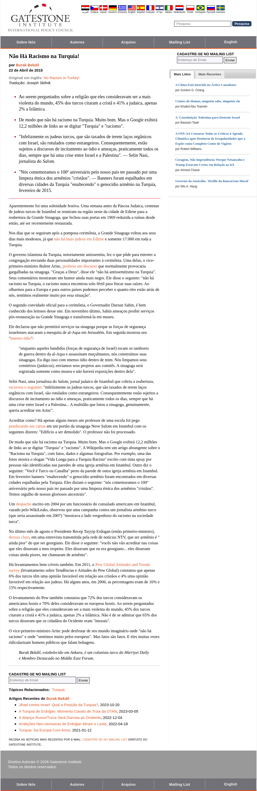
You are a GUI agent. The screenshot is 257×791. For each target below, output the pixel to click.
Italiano (168, 12)
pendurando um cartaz (27, 426)
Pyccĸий (211, 12)
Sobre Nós (26, 42)
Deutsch (112, 12)
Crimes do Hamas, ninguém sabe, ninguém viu (207, 101)
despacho (23, 504)
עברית (160, 12)
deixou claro (19, 537)
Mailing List (179, 42)
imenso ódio (21, 338)
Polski (190, 12)
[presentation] (182, 74)
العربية (85, 12)
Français (150, 12)
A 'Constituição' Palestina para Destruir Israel (207, 117)
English (132, 12)
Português (200, 12)
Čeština (94, 12)
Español (141, 12)
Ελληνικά (122, 12)
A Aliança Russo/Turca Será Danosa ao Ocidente (60, 717)
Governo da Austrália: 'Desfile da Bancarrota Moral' (212, 181)
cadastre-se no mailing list (105, 739)
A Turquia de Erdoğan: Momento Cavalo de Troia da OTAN (68, 711)
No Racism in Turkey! (62, 78)
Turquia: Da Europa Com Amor (44, 730)
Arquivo (128, 42)
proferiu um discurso (79, 266)
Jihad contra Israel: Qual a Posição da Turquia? (58, 705)
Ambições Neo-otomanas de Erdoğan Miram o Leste (62, 724)
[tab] (182, 74)
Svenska (220, 12)
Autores (77, 42)
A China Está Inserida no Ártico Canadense (205, 85)
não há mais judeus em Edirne (79, 239)
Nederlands (179, 12)
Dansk (103, 12)
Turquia (58, 690)
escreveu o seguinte (25, 387)
